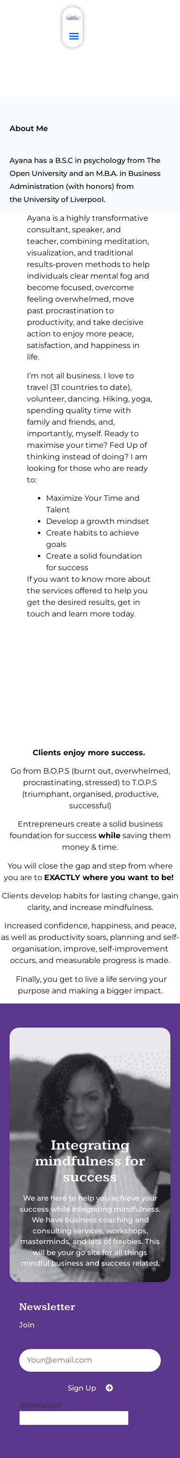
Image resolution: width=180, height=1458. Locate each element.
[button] (74, 35)
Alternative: (41, 1405)
